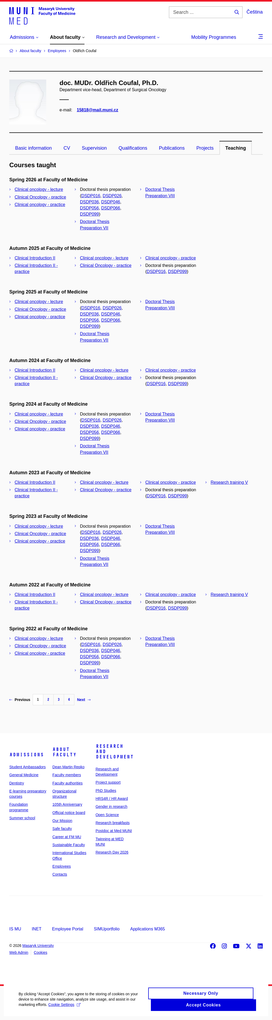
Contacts (59, 874)
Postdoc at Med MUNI (114, 831)
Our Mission (62, 820)
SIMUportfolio (107, 929)
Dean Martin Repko (68, 767)
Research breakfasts (113, 823)
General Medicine (24, 775)
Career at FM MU (66, 837)
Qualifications (132, 148)
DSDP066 (110, 208)
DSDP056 (89, 208)
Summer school (22, 818)
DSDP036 (89, 202)
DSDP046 (110, 202)
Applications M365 (147, 929)
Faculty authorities (67, 783)
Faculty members (66, 775)
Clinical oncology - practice (40, 204)
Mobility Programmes (213, 37)
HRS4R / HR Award (112, 798)
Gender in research (112, 806)
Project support (108, 782)
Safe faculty (62, 828)
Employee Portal (67, 929)
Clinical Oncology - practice (40, 197)
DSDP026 (112, 196)
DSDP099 (89, 214)
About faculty (64, 752)
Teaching (235, 148)
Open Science (107, 815)
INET (36, 929)
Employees (61, 866)
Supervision (94, 148)
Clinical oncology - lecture (39, 189)
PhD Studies (106, 790)
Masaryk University (38, 945)
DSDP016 (90, 196)
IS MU (15, 929)
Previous (19, 700)
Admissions (26, 755)
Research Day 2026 (112, 852)
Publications (172, 148)
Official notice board (68, 813)
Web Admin (18, 952)
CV (66, 148)
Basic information (33, 148)
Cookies (40, 952)
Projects (205, 148)
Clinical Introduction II (35, 258)
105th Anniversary (67, 804)
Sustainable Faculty (68, 845)
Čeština (254, 12)
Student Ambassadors (27, 767)
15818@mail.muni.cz (97, 110)
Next (83, 700)
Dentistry (16, 783)
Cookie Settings (64, 1008)
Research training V (229, 482)
